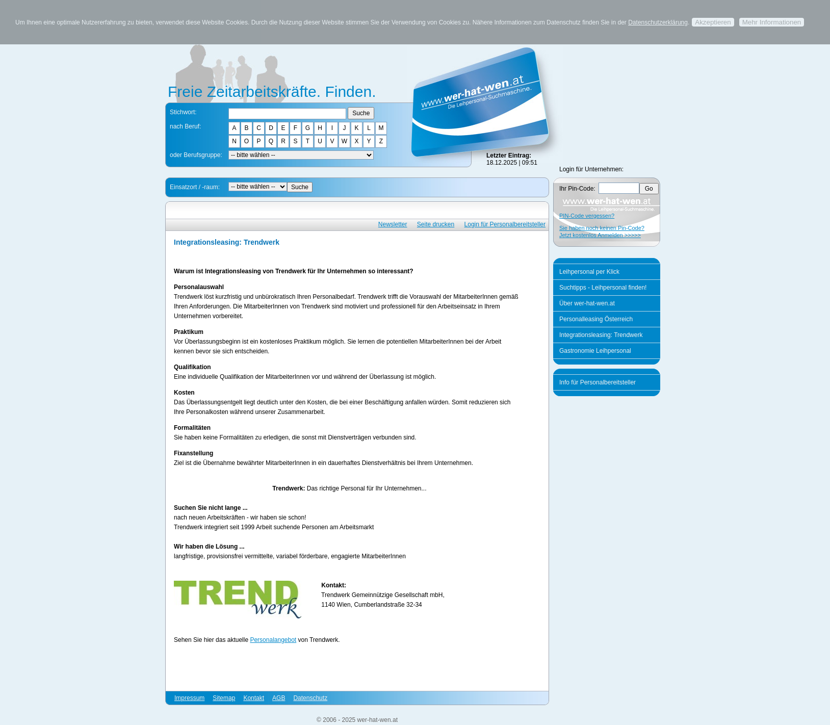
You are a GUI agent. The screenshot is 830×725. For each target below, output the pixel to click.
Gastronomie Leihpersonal (595, 350)
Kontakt (253, 698)
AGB (278, 698)
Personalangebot (273, 639)
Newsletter (392, 224)
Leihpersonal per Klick (589, 271)
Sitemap (224, 698)
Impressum (189, 698)
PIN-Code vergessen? (586, 216)
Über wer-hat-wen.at (587, 303)
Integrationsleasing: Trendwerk (600, 335)
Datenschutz (310, 698)
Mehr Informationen (771, 22)
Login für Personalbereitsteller (505, 224)
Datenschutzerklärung (658, 22)
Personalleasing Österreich (596, 319)
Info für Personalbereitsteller (597, 382)
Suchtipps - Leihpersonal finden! (602, 287)
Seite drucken (435, 224)
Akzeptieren (713, 22)
